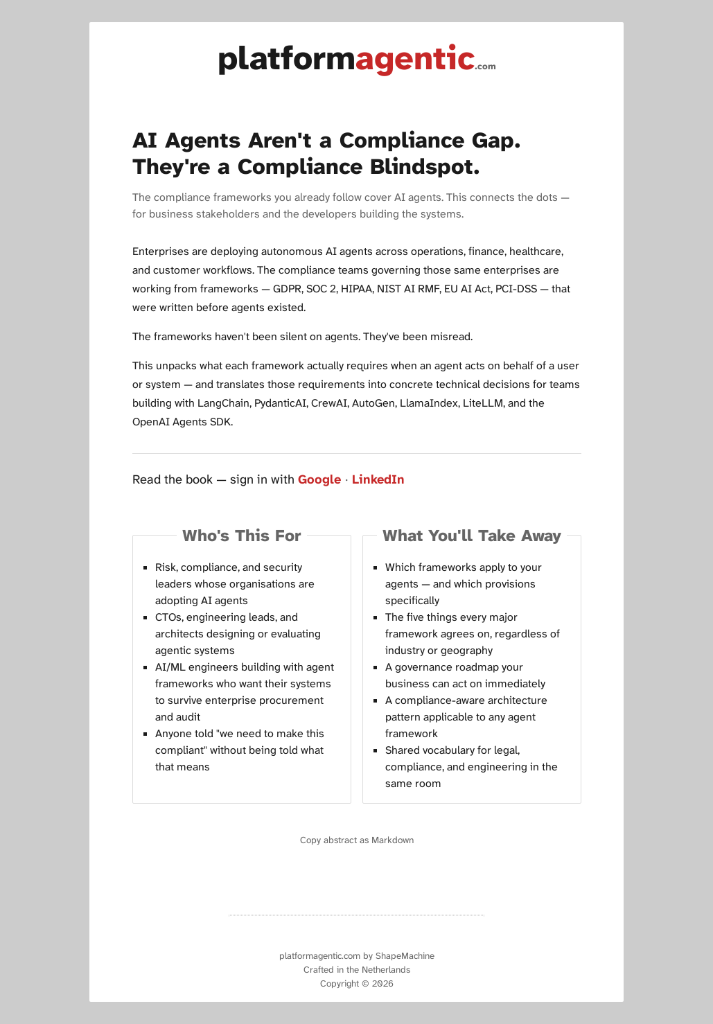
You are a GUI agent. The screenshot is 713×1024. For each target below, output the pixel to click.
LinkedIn (378, 479)
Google (319, 479)
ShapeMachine (405, 956)
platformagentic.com (319, 956)
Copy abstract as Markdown (357, 840)
